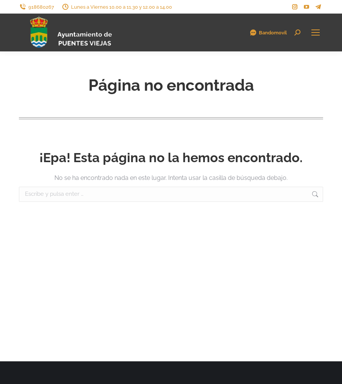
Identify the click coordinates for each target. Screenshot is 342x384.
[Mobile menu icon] (315, 32)
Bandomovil (268, 32)
